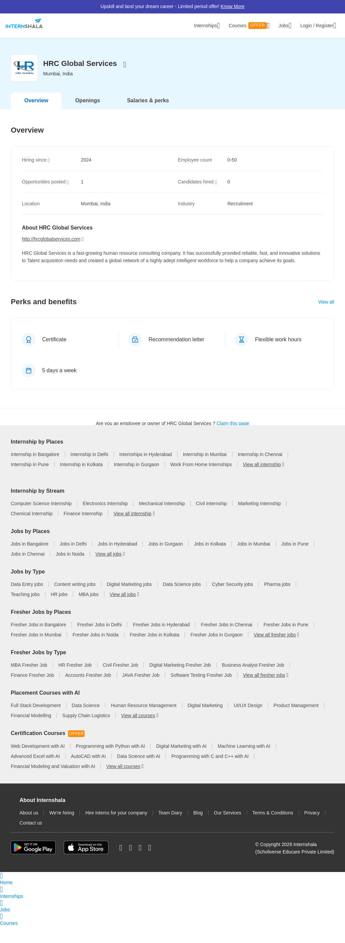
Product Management (296, 722)
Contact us (31, 840)
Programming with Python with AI (110, 763)
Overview (36, 100)
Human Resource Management (144, 722)
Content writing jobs (75, 601)
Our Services (227, 830)
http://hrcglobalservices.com (51, 239)
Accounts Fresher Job (88, 692)
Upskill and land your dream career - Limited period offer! (172, 6)
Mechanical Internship (162, 520)
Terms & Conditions (272, 830)
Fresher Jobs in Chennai (226, 641)
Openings (87, 100)
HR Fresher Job (75, 682)
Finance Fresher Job (32, 692)
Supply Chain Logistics (86, 732)
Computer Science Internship (41, 520)
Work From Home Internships (201, 490)
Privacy (312, 830)
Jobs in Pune (295, 561)
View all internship (262, 490)
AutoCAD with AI (88, 773)
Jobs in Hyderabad (117, 561)
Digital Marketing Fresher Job (180, 682)
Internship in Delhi (89, 480)
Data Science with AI (138, 773)
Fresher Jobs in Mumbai (36, 652)
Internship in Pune (30, 490)
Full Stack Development (36, 722)
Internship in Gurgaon (136, 490)
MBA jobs (88, 611)
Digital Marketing (205, 722)
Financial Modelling (31, 732)
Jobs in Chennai (27, 571)
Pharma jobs (277, 601)
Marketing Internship (259, 520)
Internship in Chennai (260, 480)
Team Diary (170, 830)
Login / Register (318, 26)
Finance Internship (83, 530)
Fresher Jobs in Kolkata (154, 652)
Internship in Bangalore (35, 480)
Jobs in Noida (70, 571)
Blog (198, 830)
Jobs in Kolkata (210, 561)
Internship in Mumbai (205, 480)
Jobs (285, 26)
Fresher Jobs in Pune (285, 641)
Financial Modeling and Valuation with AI (53, 783)
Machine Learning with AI (244, 763)
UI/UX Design (248, 722)
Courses (249, 26)
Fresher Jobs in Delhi (99, 641)
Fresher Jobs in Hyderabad (161, 641)
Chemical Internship (32, 530)
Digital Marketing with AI (181, 763)
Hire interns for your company (116, 830)
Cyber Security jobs (232, 601)
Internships (207, 26)
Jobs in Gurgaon (165, 561)
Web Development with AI (38, 763)
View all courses (138, 732)
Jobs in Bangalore (30, 561)
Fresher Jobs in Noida (95, 652)
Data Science (86, 722)
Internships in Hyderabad (145, 480)
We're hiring (61, 830)
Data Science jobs (182, 601)
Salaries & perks (148, 100)
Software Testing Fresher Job (201, 692)
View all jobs (108, 571)
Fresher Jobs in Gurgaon (216, 652)
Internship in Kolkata (81, 490)
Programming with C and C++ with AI (210, 773)
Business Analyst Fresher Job (253, 682)
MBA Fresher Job (29, 682)
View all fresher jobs (275, 652)
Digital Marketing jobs (129, 601)
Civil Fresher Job (120, 682)
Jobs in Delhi (73, 561)
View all (326, 302)
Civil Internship (211, 520)
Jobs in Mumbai (253, 561)
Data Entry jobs (27, 601)
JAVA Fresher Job (141, 692)
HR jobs (59, 611)
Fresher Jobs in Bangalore (38, 641)
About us (29, 830)
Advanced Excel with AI (35, 773)
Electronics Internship (105, 520)
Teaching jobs (25, 611)
